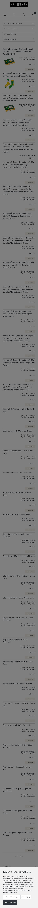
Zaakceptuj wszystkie (10, 902)
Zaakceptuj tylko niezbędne (11, 897)
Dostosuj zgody (26, 897)
